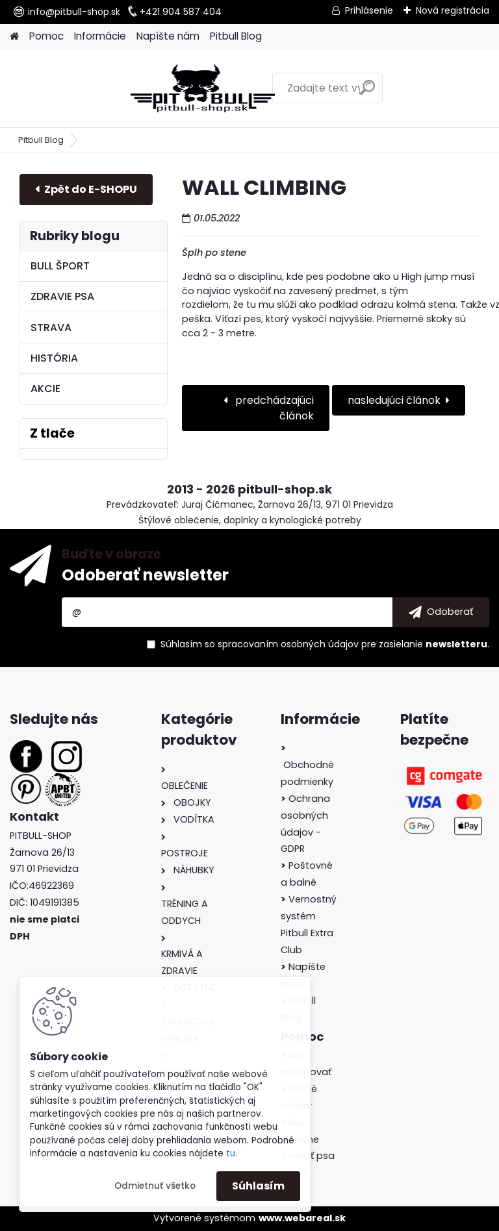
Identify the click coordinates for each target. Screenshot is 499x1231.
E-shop (86, 189)
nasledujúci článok (394, 400)
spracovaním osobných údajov (288, 644)
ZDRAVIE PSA (62, 296)
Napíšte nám (167, 36)
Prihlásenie (369, 10)
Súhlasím (258, 1185)
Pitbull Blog (236, 36)
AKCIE (45, 388)
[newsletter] (441, 612)
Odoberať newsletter (145, 575)
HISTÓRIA (54, 358)
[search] (314, 92)
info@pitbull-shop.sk (74, 11)
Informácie (100, 36)
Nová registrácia (452, 10)
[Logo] (99, 88)
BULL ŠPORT (60, 265)
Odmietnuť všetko (155, 1186)
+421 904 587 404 (181, 11)
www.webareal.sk (302, 1218)
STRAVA (51, 327)
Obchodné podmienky (307, 764)
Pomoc (46, 36)
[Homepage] (14, 36)
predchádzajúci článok (273, 408)
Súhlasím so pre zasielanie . (324, 644)
